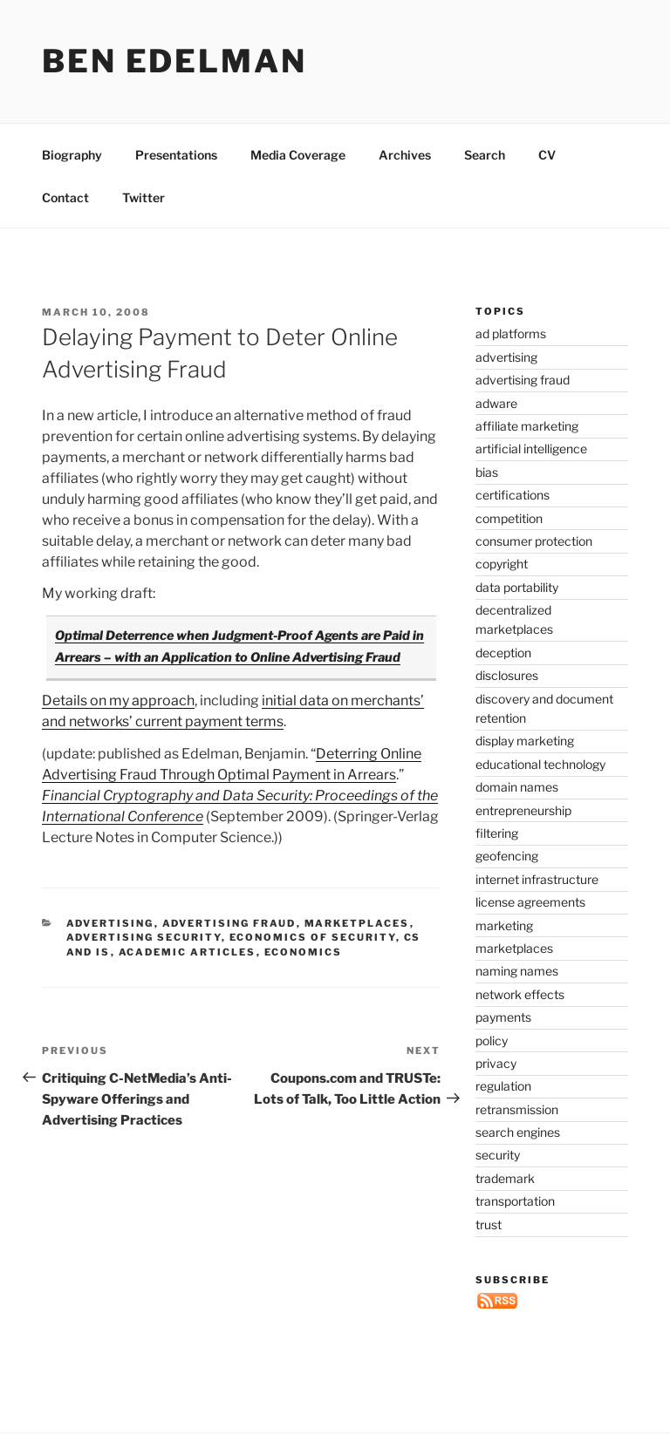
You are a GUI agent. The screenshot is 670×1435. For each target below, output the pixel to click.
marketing (504, 925)
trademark (505, 1178)
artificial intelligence (531, 448)
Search (484, 154)
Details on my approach (118, 700)
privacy (495, 1063)
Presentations (176, 154)
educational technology (540, 764)
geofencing (506, 855)
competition (509, 518)
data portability (516, 587)
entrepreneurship (523, 810)
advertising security (144, 937)
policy (491, 1040)
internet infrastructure (536, 879)
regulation (503, 1085)
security (497, 1154)
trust (488, 1224)
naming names (516, 970)
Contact (65, 197)
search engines (517, 1132)
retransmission (516, 1109)
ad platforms (510, 333)
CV (547, 154)
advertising (110, 923)
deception (503, 652)
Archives (405, 154)
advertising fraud (229, 923)
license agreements (530, 901)
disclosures (506, 675)
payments (503, 1017)
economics (303, 952)
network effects (519, 994)
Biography (72, 154)
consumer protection (533, 541)
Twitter (143, 197)
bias (486, 472)
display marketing (524, 740)
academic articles (187, 952)
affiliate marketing (526, 425)
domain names (516, 786)
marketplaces (357, 923)
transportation (515, 1201)
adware (496, 403)
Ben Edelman (174, 61)
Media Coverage (297, 154)
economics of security (312, 937)
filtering (496, 833)
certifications (512, 494)
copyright (501, 563)
